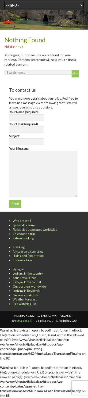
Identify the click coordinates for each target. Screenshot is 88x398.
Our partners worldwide (29, 286)
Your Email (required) (26, 127)
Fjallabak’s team (24, 225)
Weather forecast (25, 299)
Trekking (19, 247)
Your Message (43, 151)
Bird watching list (24, 304)
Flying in (18, 269)
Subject (26, 138)
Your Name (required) (26, 114)
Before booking (23, 238)
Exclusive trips (22, 260)
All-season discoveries (28, 251)
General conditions (25, 295)
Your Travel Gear (24, 278)
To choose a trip (24, 234)
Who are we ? (22, 221)
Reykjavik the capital (27, 282)
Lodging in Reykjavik (26, 291)
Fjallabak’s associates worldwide (35, 229)
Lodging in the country (28, 273)
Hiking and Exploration (28, 256)
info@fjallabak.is (21, 320)
